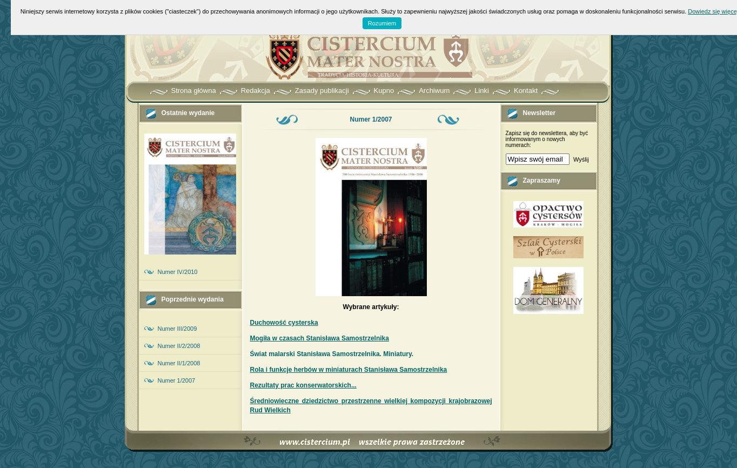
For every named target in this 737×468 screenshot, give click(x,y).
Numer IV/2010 (178, 272)
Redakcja (255, 90)
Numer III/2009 (177, 328)
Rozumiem (382, 23)
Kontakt (526, 90)
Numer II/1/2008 (179, 363)
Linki (481, 90)
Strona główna (193, 90)
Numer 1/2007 (177, 380)
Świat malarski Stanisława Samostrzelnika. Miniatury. (332, 354)
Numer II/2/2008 (179, 346)
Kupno (384, 90)
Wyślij (581, 159)
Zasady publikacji (322, 90)
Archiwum (434, 90)
